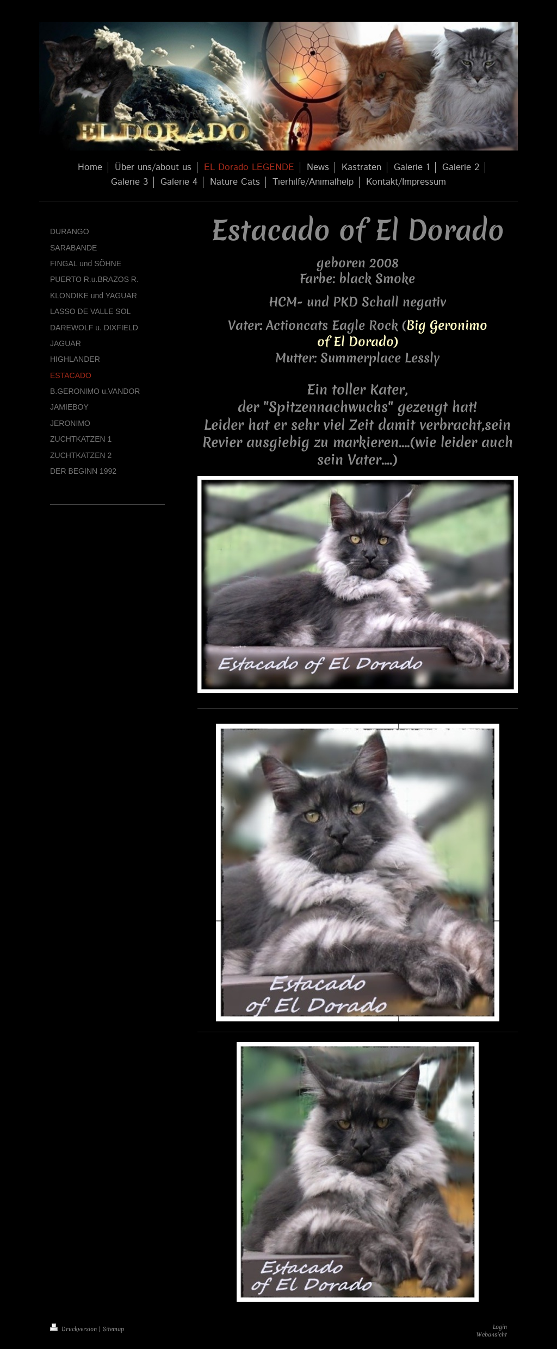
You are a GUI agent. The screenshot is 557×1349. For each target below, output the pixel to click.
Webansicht (491, 1334)
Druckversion (74, 1329)
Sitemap (113, 1329)
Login (500, 1327)
